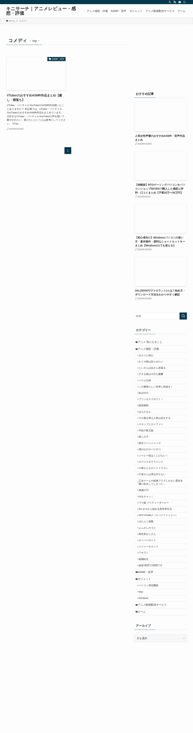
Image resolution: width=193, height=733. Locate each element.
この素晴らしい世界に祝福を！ (157, 393)
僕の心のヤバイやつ (151, 463)
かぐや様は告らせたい (152, 364)
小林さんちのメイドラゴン (155, 485)
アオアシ (145, 580)
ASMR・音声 (146, 601)
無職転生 (145, 587)
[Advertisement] (160, 59)
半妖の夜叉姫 (147, 442)
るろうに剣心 (147, 357)
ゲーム (143, 646)
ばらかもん (146, 421)
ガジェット (145, 609)
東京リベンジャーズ (151, 456)
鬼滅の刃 (145, 509)
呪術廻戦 (145, 414)
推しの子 (145, 449)
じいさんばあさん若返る (153, 372)
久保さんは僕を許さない (153, 492)
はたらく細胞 (147, 545)
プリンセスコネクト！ (152, 407)
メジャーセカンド (150, 573)
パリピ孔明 (146, 386)
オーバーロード (148, 566)
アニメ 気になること (151, 342)
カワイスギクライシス (152, 478)
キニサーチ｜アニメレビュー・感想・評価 (41, 10)
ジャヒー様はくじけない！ (155, 471)
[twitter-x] (169, 2)
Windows (145, 631)
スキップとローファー (152, 435)
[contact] (179, 2)
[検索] (184, 2)
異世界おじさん (148, 559)
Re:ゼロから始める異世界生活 (156, 530)
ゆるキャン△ (147, 516)
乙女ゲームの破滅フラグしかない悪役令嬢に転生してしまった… (162, 501)
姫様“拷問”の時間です (152, 594)
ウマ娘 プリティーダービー (155, 523)
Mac (142, 624)
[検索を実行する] (183, 316)
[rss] (174, 2)
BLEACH (145, 400)
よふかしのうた (148, 552)
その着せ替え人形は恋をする (156, 428)
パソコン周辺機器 (150, 617)
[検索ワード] (160, 316)
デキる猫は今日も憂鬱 (152, 379)
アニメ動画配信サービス (153, 638)
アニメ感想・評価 (149, 350)
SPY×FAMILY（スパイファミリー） (159, 538)
